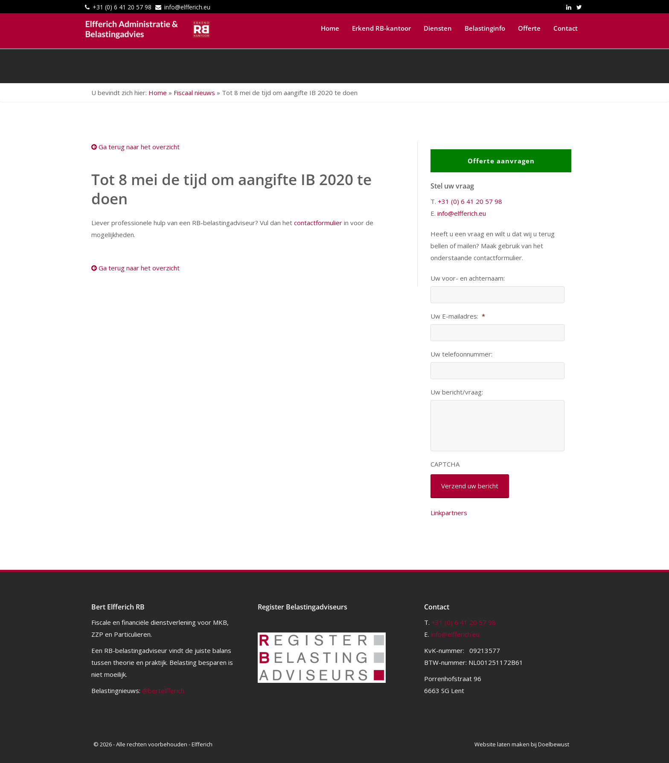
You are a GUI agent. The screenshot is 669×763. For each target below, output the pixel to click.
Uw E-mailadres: (457, 316)
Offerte (529, 28)
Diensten (438, 28)
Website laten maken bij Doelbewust (521, 744)
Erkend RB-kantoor (381, 28)
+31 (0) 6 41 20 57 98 (122, 7)
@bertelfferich (163, 690)
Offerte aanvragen (501, 161)
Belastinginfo (485, 28)
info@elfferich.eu (187, 7)
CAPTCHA (445, 464)
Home (330, 28)
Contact (565, 28)
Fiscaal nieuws (194, 92)
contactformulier (318, 222)
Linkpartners (448, 512)
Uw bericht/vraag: (456, 392)
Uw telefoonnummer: (461, 354)
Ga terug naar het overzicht (135, 146)
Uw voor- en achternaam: (467, 278)
